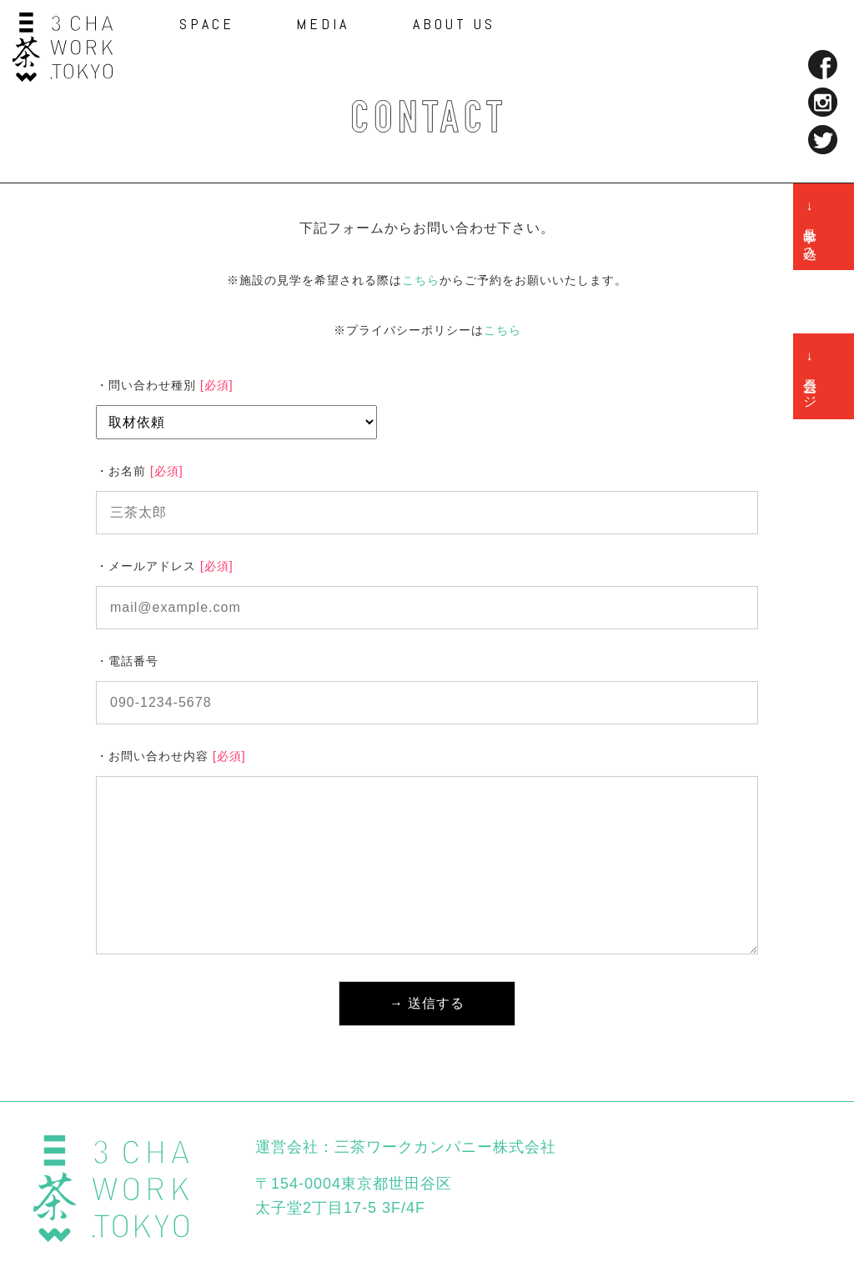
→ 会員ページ (810, 376)
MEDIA (322, 24)
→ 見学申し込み (810, 226)
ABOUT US (454, 24)
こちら (421, 280)
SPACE (206, 24)
